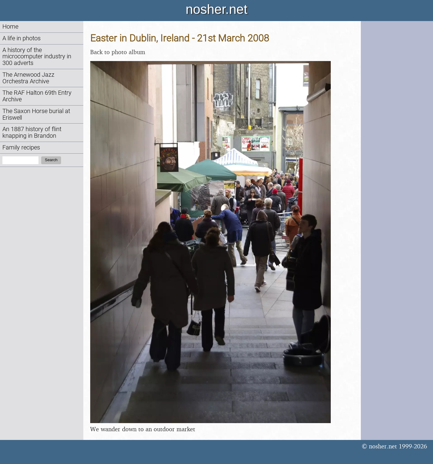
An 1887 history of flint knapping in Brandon (31, 132)
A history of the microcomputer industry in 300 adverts (36, 57)
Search (51, 160)
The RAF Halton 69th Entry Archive (37, 96)
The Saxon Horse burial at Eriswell (36, 114)
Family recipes (21, 147)
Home (10, 26)
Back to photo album (117, 52)
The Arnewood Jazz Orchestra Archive (28, 78)
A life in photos (21, 38)
